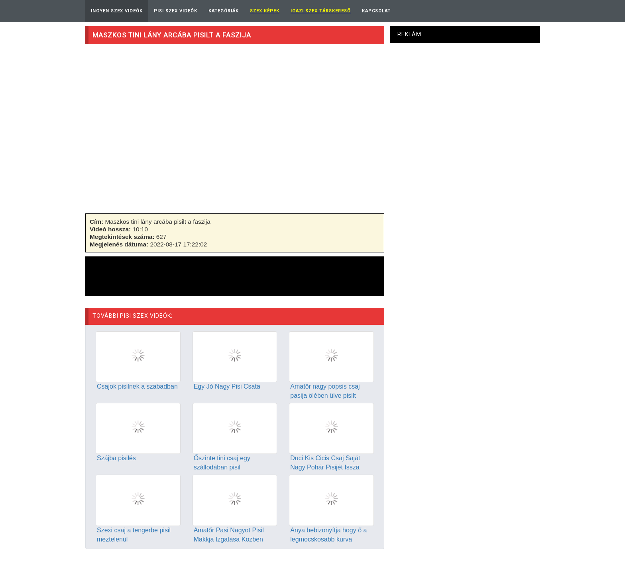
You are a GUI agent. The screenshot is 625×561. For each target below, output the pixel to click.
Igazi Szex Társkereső (321, 11)
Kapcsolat (376, 11)
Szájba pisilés (116, 458)
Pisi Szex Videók (175, 11)
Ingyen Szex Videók (117, 11)
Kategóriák (223, 11)
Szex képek (264, 11)
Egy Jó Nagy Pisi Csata (227, 386)
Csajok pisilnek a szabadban (137, 386)
